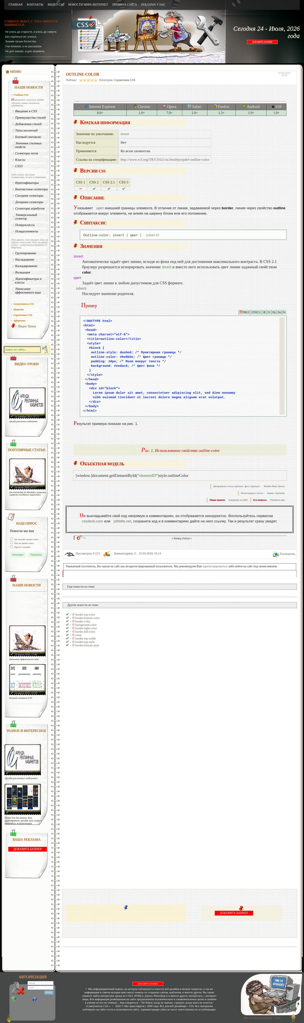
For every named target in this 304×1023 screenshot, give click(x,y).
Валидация (22, 272)
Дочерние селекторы (29, 202)
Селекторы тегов (27, 153)
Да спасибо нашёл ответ (26, 539)
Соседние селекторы (29, 195)
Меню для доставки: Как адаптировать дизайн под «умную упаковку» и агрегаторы (23, 821)
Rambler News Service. (274, 486)
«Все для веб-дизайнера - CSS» (261, 1017)
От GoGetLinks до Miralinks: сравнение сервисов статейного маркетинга (27, 493)
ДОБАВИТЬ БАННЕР (262, 42)
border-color (82, 621)
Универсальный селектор (26, 216)
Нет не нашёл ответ (24, 543)
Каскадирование (26, 266)
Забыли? (42, 999)
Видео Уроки (27, 326)
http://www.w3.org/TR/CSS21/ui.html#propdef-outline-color (165, 160)
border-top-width (85, 638)
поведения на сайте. (238, 500)
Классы (20, 159)
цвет (100, 208)
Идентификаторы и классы (28, 280)
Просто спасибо (22, 547)
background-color (86, 624)
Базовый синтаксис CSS (20, 698)
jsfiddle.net (122, 521)
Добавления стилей (28, 124)
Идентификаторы (27, 182)
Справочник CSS (124, 80)
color (78, 635)
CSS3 (19, 166)
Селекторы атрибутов (30, 208)
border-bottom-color (87, 618)
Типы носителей (26, 130)
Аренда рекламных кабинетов (23, 421)
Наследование (25, 259)
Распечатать (287, 554)
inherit (152, 235)
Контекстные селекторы (31, 189)
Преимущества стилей (30, 117)
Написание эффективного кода (28, 290)
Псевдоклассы (25, 225)
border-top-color (85, 614)
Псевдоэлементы (27, 231)
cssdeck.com (92, 521)
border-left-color (85, 631)
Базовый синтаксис (28, 137)
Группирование (26, 253)
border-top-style (85, 642)
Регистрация (24, 999)
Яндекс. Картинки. (276, 493)
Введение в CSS (26, 111)
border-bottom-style (87, 645)
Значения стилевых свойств (28, 145)
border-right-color (86, 628)
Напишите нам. (277, 500)
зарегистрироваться (215, 566)
